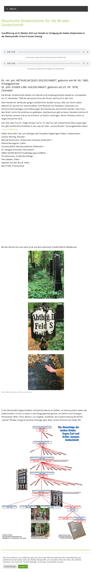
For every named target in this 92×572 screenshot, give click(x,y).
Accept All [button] (23, 566)
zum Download (10, 129)
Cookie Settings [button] (9, 566)
